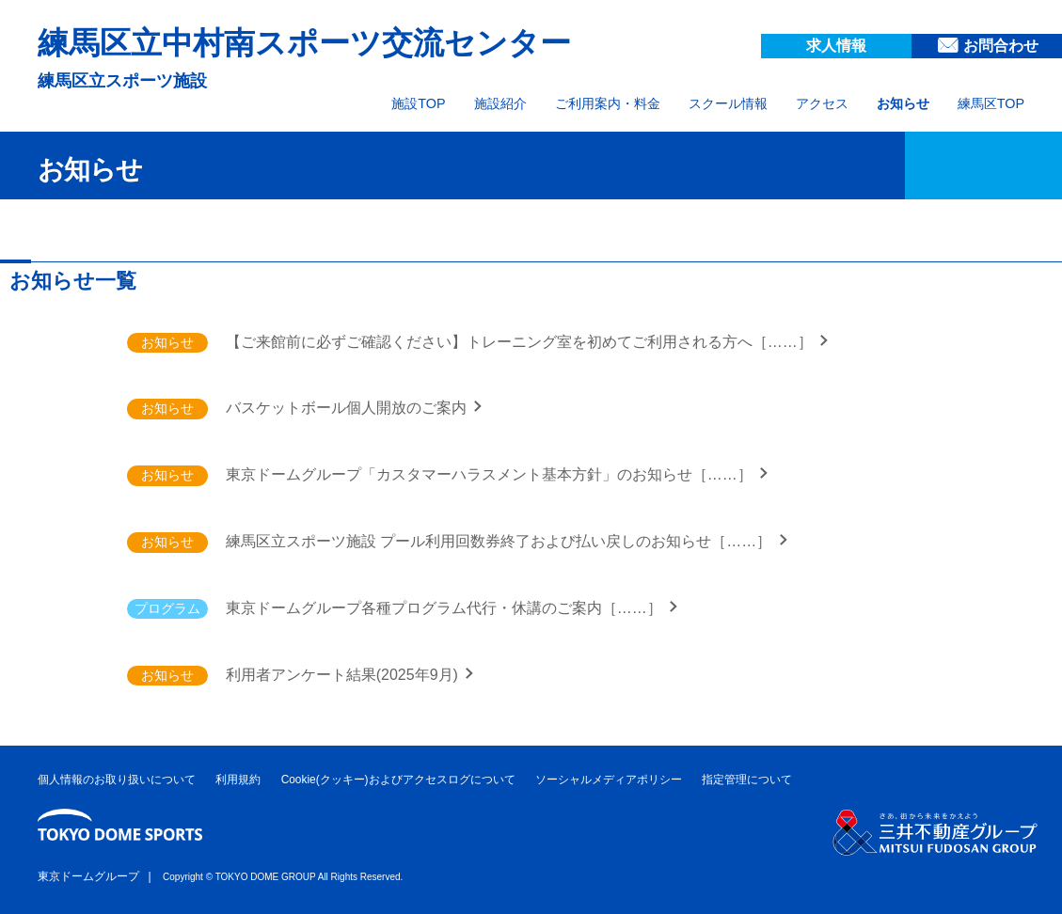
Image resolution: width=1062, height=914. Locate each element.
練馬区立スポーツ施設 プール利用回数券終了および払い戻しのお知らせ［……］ (501, 541)
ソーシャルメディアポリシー (608, 779)
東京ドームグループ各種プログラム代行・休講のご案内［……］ (446, 608)
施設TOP (418, 103)
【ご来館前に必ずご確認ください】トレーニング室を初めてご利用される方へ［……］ (521, 342)
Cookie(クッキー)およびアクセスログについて (398, 779)
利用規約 (238, 779)
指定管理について (747, 779)
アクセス (822, 103)
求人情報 (836, 46)
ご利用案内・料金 (607, 103)
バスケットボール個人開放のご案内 (348, 408)
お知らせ (903, 103)
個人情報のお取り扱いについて (117, 779)
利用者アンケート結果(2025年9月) (344, 675)
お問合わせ (1000, 46)
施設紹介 (500, 103)
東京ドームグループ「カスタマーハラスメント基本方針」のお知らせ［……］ (491, 474)
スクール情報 (728, 103)
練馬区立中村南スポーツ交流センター (304, 42)
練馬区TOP (991, 103)
